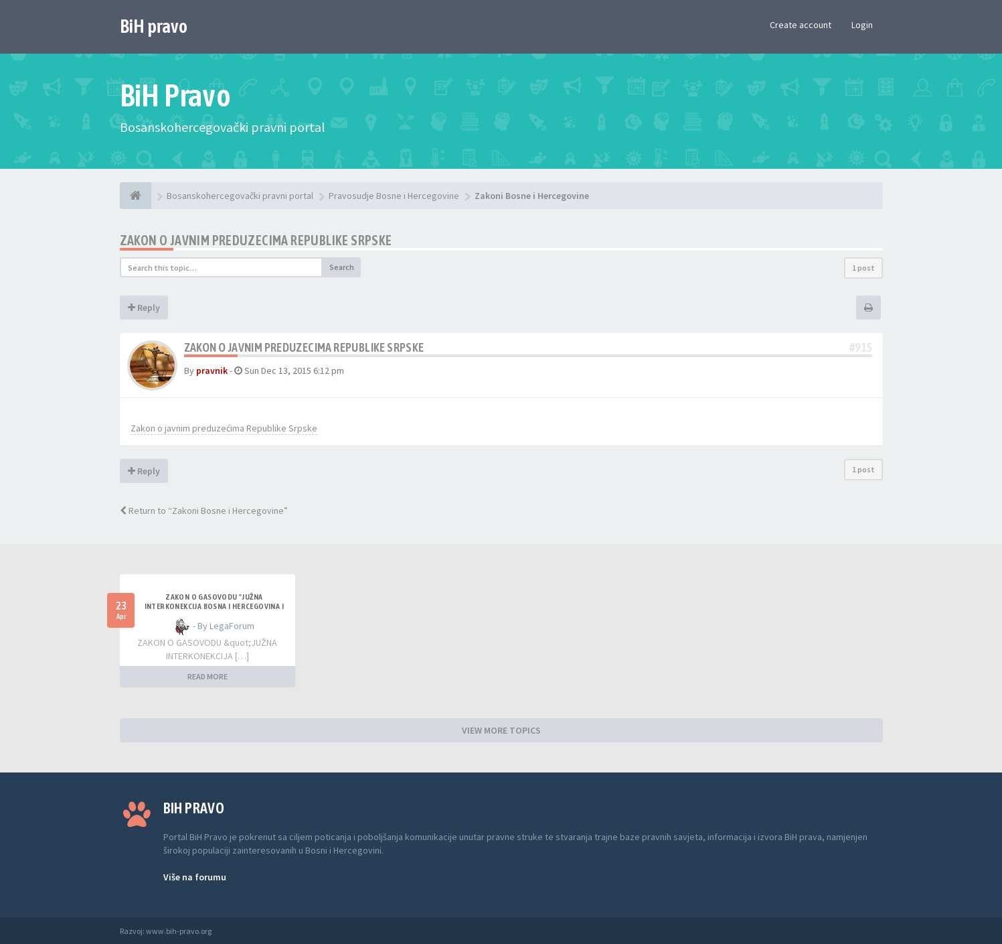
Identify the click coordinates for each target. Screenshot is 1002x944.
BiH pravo (153, 26)
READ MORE (207, 676)
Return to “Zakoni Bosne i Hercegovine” (204, 510)
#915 (860, 347)
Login (862, 25)
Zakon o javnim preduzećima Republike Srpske (224, 428)
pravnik (212, 370)
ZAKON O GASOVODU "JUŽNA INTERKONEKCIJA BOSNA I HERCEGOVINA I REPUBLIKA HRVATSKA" (214, 606)
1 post (863, 268)
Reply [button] (144, 307)
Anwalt (225, 931)
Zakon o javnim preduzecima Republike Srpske (256, 240)
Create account (800, 25)
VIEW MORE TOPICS (501, 730)
